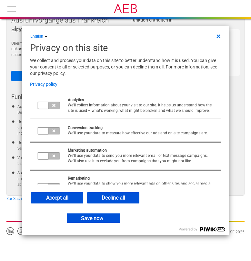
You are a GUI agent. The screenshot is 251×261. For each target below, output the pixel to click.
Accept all (57, 198)
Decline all (113, 198)
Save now (92, 218)
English (39, 36)
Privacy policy (43, 84)
